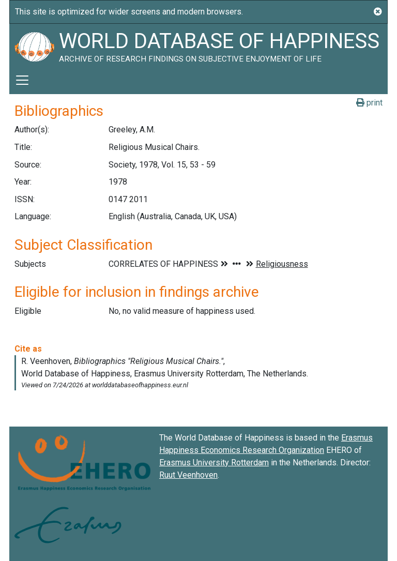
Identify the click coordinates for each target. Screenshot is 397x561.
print (369, 103)
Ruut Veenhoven (188, 475)
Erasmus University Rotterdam (214, 462)
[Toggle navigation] (22, 80)
